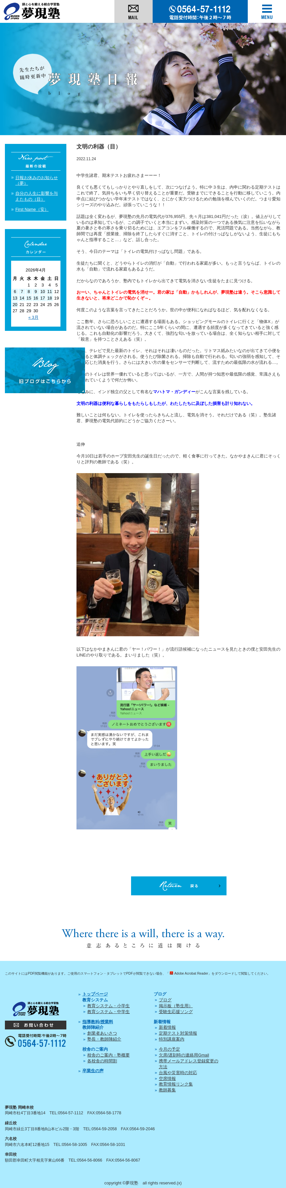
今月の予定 (169, 1049)
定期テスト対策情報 (178, 1033)
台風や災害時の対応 (178, 1072)
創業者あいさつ (102, 1033)
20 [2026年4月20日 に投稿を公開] (15, 304)
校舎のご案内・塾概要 (108, 1055)
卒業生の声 (93, 1070)
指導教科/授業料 (97, 1021)
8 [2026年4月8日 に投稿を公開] (29, 291)
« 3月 (33, 317)
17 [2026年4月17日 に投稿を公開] (42, 298)
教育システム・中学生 (108, 1011)
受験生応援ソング (176, 1011)
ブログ (165, 999)
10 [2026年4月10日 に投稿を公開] (42, 291)
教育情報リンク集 (176, 1084)
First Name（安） (32, 209)
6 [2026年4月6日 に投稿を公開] (15, 291)
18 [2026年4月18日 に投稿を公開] (49, 298)
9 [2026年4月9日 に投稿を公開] (36, 291)
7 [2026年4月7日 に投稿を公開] (22, 291)
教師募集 (167, 1090)
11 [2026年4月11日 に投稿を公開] (49, 291)
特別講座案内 (171, 1039)
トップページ (95, 994)
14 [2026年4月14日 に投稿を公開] (22, 298)
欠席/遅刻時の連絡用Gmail (184, 1055)
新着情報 (167, 1027)
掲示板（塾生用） (176, 1005)
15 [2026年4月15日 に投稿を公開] (28, 298)
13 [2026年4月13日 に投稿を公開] (15, 298)
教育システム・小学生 (108, 1005)
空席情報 (167, 1078)
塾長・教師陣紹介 (104, 1039)
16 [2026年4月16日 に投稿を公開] (35, 298)
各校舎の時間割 (102, 1060)
